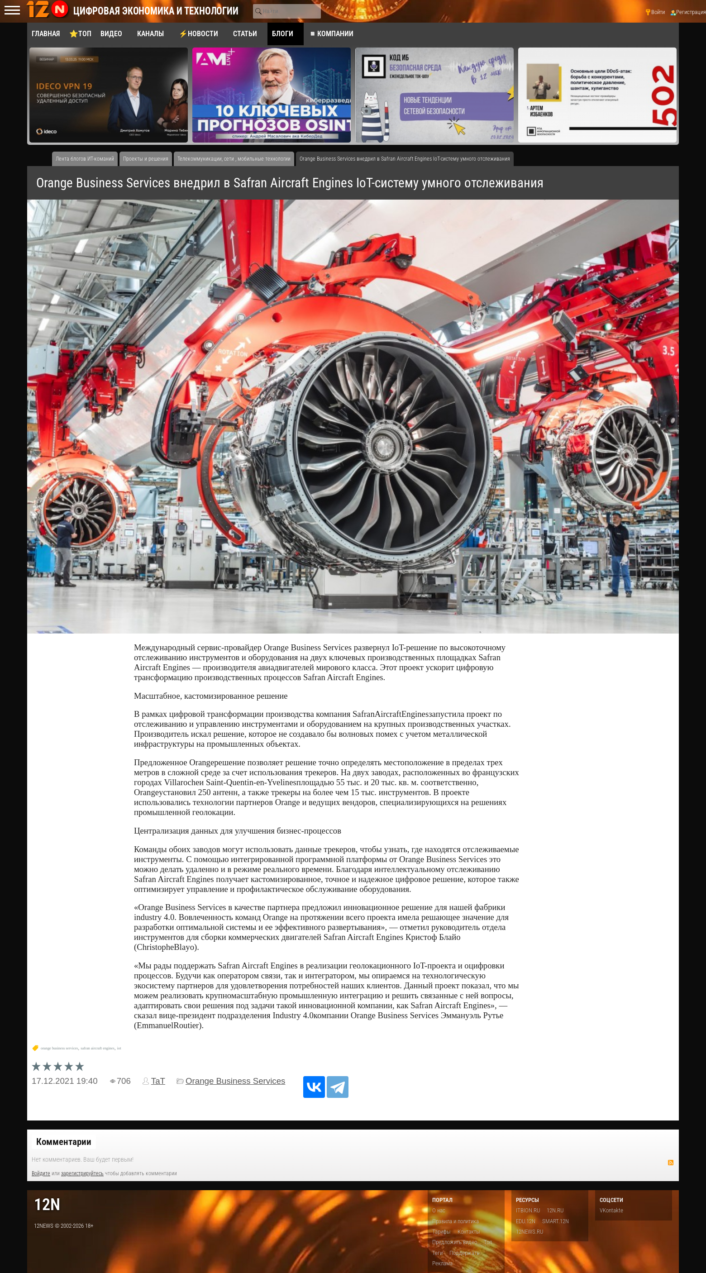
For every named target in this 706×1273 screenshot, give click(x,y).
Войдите (41, 1173)
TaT (158, 1081)
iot (119, 1048)
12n (47, 1204)
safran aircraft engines (97, 1048)
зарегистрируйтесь (82, 1173)
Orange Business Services (235, 1081)
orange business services (59, 1048)
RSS (670, 1162)
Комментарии (63, 1141)
